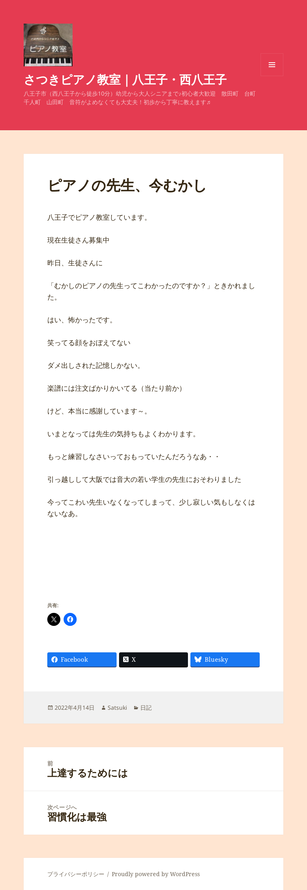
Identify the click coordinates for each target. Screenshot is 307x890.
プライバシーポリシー (75, 874)
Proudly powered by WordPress (156, 874)
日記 (146, 707)
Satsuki (117, 707)
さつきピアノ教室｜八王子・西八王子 (125, 79)
